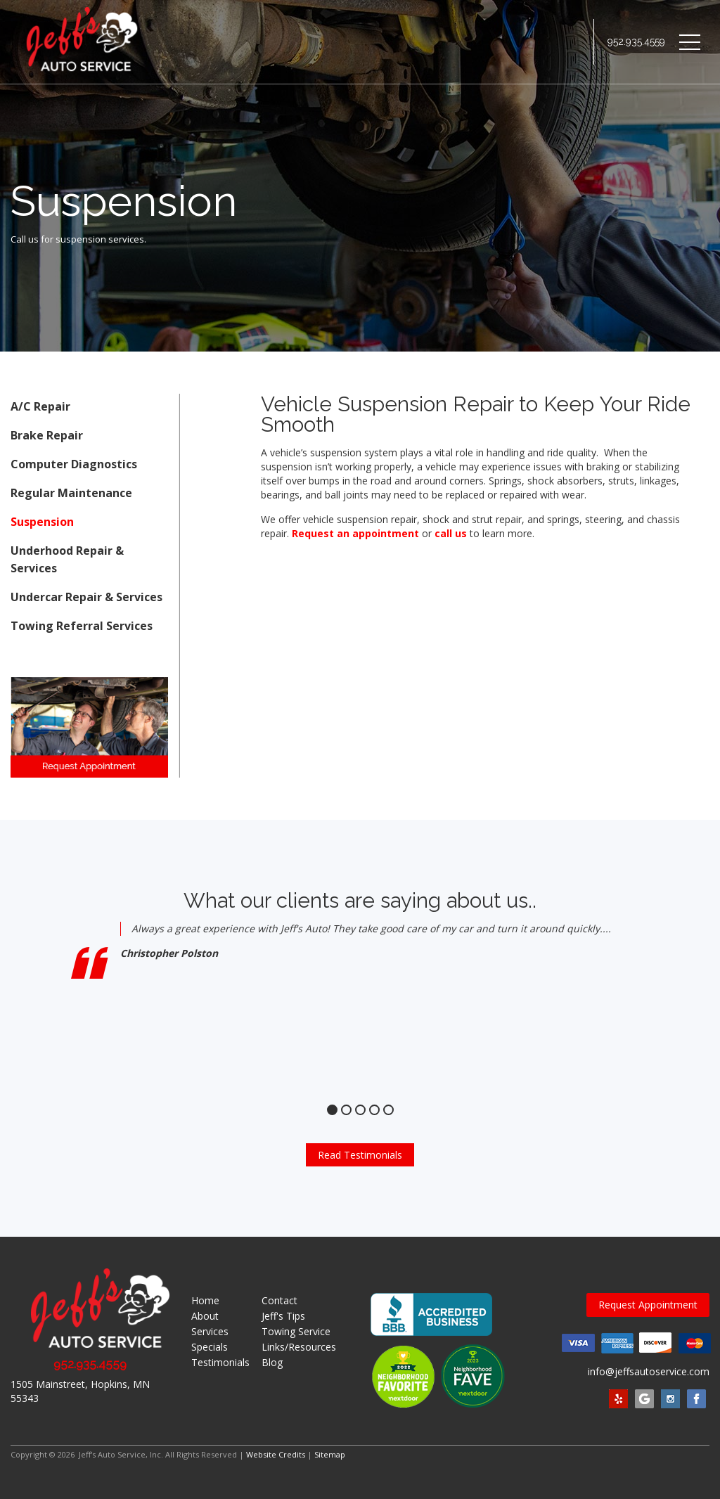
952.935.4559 (636, 42)
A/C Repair (40, 406)
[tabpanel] (360, 1001)
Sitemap (329, 1454)
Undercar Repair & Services (86, 597)
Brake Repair (47, 435)
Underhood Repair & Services (67, 559)
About (205, 1316)
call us (451, 533)
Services (210, 1331)
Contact (279, 1300)
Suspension (42, 521)
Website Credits (275, 1454)
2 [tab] (346, 1110)
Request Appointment (648, 1304)
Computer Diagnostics (74, 464)
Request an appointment (355, 533)
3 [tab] (360, 1110)
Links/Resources (299, 1346)
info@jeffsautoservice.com (648, 1371)
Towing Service (296, 1331)
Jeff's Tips (283, 1316)
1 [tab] (332, 1110)
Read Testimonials (360, 1155)
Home (205, 1300)
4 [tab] (374, 1110)
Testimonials (220, 1362)
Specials (209, 1346)
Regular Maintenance (71, 493)
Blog (272, 1362)
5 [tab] (388, 1110)
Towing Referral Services (82, 625)
